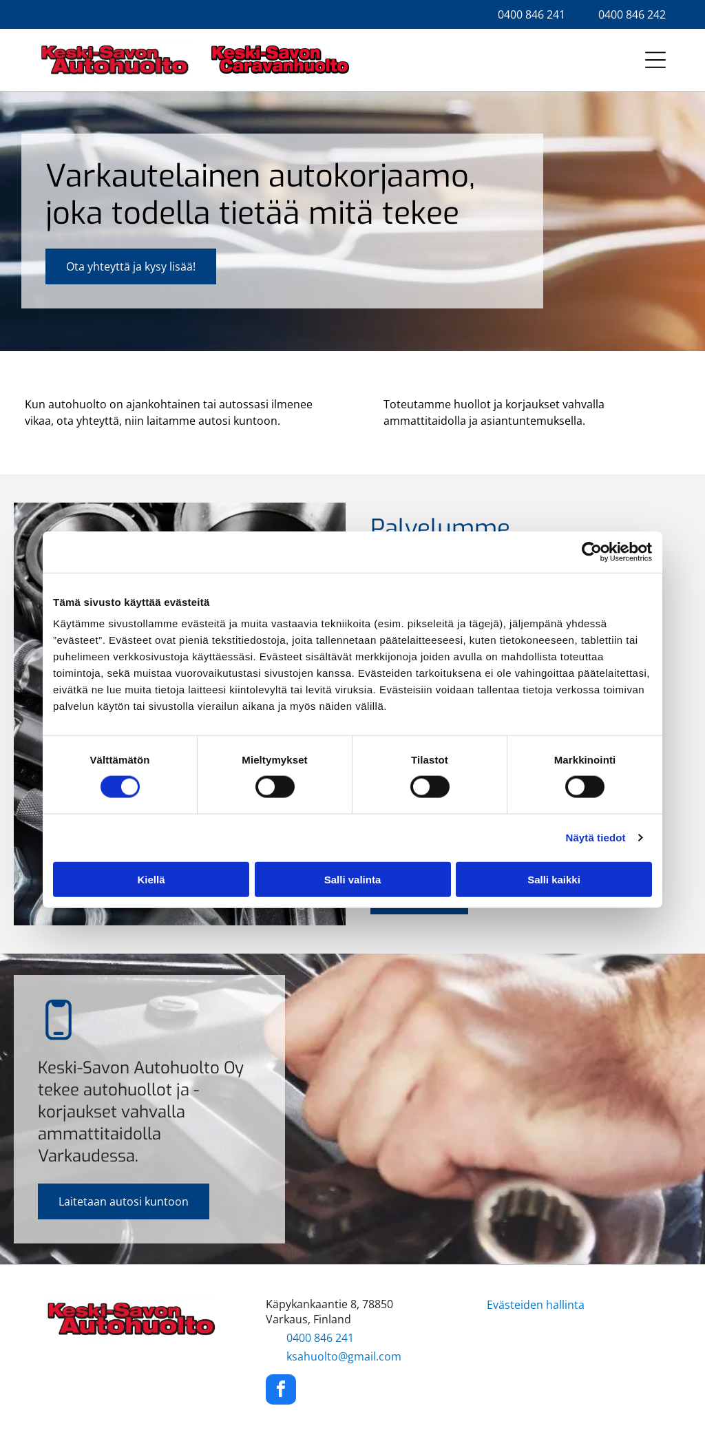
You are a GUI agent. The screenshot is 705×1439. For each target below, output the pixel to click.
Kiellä (151, 879)
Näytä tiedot (596, 837)
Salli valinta (352, 879)
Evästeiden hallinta (536, 1304)
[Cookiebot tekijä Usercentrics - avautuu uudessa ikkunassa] (592, 552)
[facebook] (281, 1391)
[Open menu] (655, 60)
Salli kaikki (553, 879)
